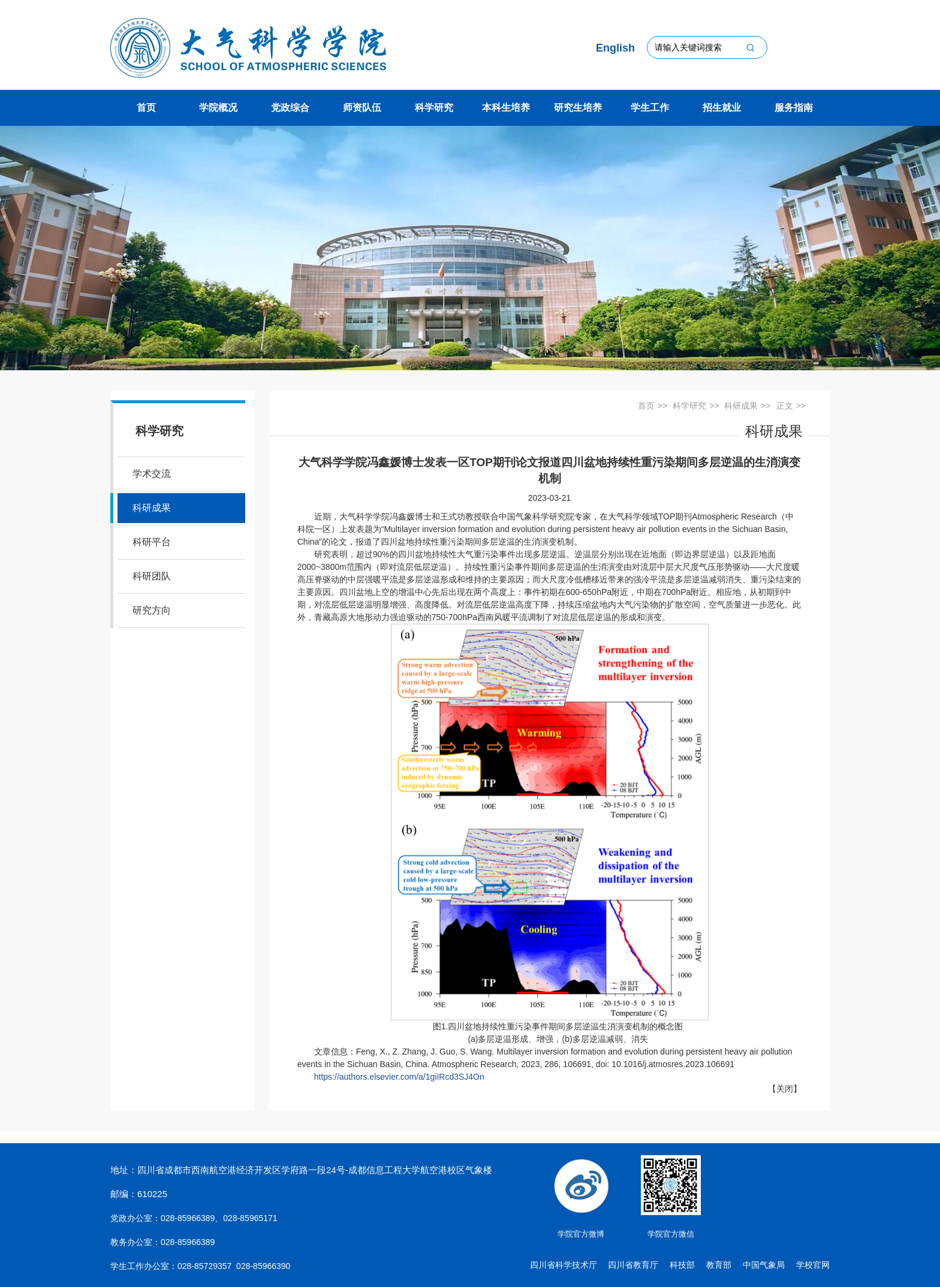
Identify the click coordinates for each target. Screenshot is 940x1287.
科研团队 (151, 576)
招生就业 (722, 107)
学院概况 (218, 107)
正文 (784, 405)
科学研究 (434, 107)
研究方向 (151, 610)
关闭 (784, 1088)
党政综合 (290, 107)
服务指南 (794, 107)
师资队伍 (362, 107)
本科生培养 (506, 107)
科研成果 (151, 508)
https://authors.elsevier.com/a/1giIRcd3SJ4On (399, 1076)
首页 (146, 107)
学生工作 (650, 107)
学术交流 (151, 474)
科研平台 (151, 542)
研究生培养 (578, 107)
